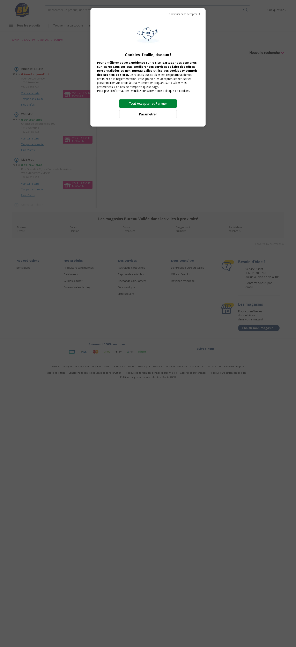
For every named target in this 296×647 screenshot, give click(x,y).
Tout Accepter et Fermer (148, 103)
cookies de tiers (115, 75)
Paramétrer (148, 114)
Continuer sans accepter (185, 14)
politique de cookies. (176, 91)
